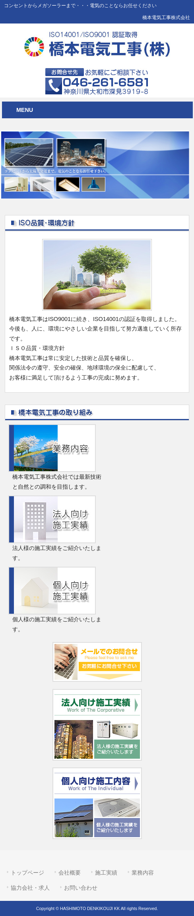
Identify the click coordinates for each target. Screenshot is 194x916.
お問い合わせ (80, 888)
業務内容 (143, 872)
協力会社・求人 (30, 888)
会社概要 (69, 872)
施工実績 (106, 872)
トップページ (27, 872)
